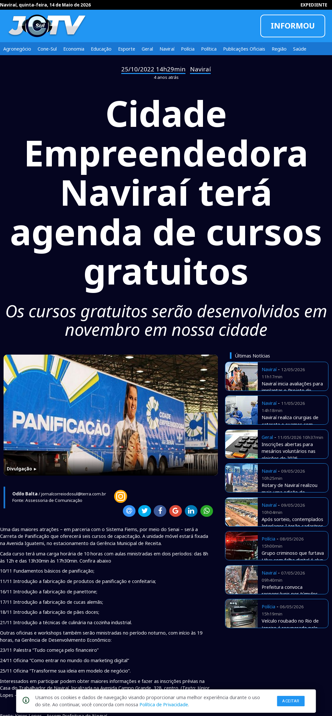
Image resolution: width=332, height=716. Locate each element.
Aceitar (291, 700)
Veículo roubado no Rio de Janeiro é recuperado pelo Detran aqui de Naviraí (290, 627)
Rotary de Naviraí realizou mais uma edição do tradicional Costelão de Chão (293, 492)
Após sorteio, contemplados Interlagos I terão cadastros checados (292, 526)
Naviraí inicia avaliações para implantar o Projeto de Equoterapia (292, 390)
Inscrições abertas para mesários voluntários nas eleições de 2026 (288, 451)
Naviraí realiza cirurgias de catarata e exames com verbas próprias (290, 424)
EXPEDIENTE (314, 5)
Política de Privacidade (163, 704)
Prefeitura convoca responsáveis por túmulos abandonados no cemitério (291, 594)
